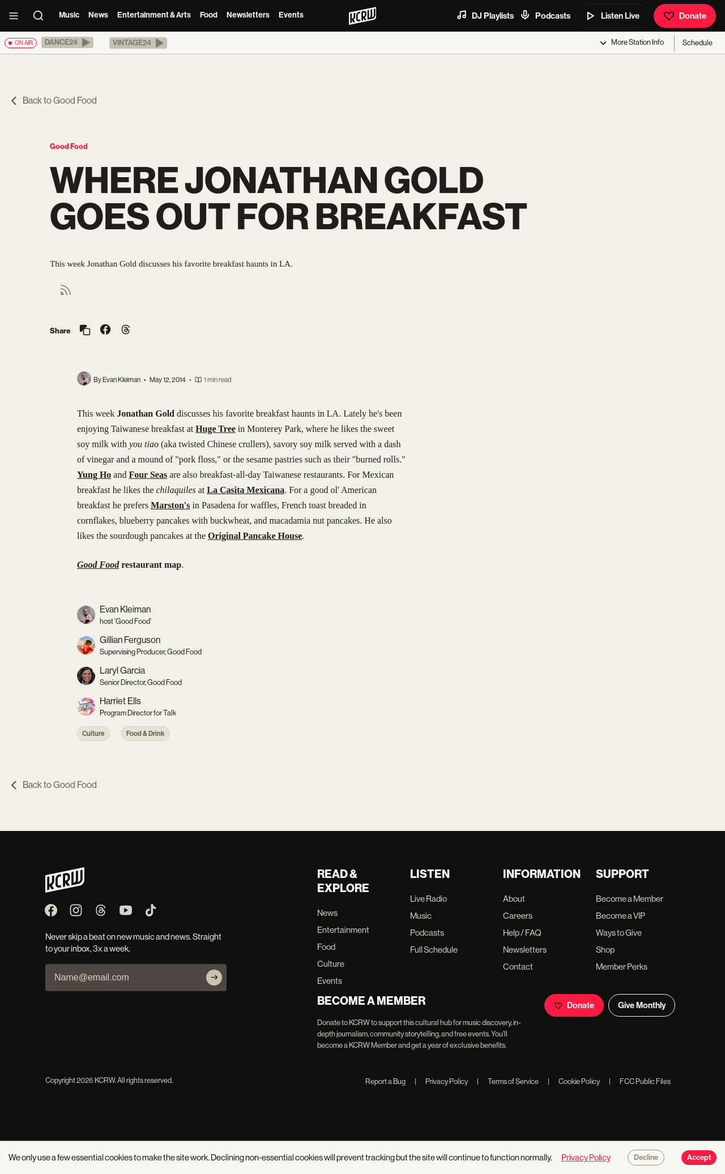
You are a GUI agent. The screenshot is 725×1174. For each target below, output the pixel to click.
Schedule (698, 42)
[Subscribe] (214, 978)
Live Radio (428, 898)
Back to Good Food (53, 100)
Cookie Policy (574, 1081)
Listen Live (612, 16)
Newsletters (248, 15)
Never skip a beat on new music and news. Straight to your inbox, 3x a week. (133, 942)
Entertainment (343, 930)
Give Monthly (642, 1005)
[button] (67, 42)
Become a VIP (620, 915)
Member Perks (621, 966)
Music (69, 15)
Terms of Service (508, 1081)
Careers (517, 915)
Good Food (69, 146)
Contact (518, 966)
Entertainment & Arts (154, 15)
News (98, 15)
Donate (684, 16)
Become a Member (629, 898)
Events (291, 15)
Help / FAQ (522, 932)
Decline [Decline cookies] (646, 1157)
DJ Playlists (485, 15)
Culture (93, 734)
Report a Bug (385, 1081)
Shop (605, 949)
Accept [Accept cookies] (699, 1157)
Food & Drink (145, 734)
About (514, 898)
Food (209, 15)
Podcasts (544, 15)
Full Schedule (434, 949)
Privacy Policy (441, 1081)
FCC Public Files (640, 1081)
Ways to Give (619, 932)
